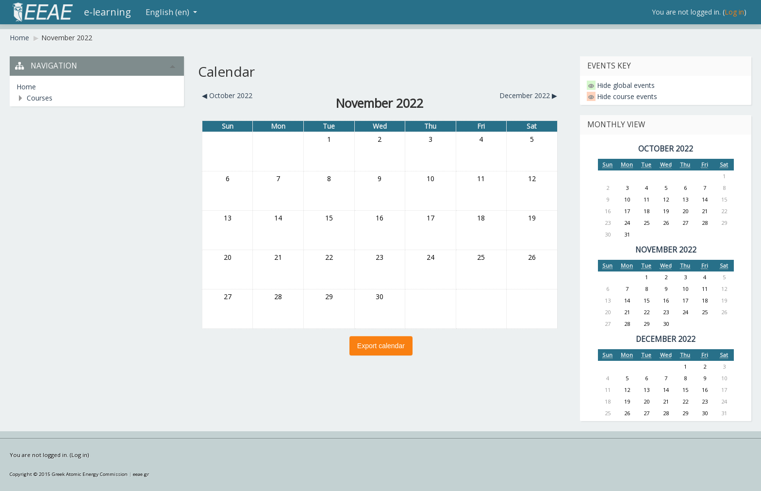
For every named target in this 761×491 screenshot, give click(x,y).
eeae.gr (141, 474)
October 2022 (665, 149)
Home (19, 37)
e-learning (107, 11)
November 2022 (66, 37)
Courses (39, 97)
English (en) (171, 11)
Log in (734, 12)
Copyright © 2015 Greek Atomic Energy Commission (69, 474)
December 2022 (665, 339)
